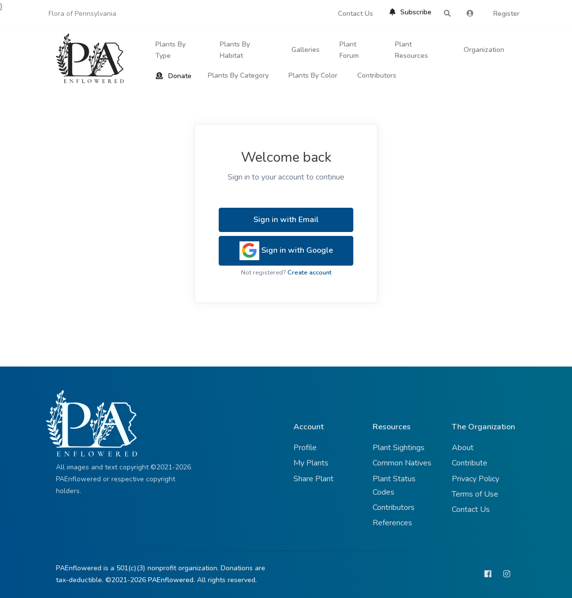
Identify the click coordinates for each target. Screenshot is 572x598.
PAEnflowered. (171, 580)
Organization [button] (484, 49)
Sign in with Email (286, 219)
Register (506, 13)
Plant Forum (349, 50)
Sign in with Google (286, 250)
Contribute (469, 463)
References (392, 522)
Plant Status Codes (394, 485)
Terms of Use (475, 494)
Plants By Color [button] (312, 75)
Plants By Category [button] (238, 75)
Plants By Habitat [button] (235, 50)
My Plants (311, 463)
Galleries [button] (305, 49)
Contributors (376, 75)
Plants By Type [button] (170, 50)
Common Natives (402, 463)
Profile (305, 447)
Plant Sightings (399, 447)
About (463, 447)
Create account (309, 272)
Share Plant (313, 478)
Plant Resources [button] (411, 50)
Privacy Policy (475, 478)
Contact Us (355, 13)
